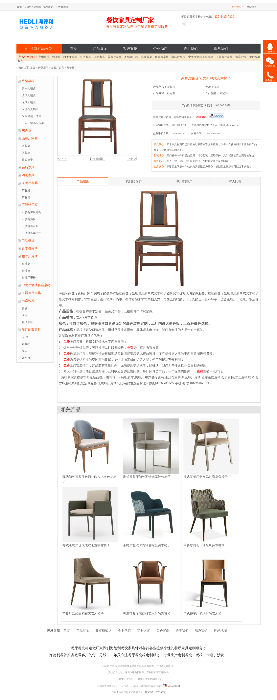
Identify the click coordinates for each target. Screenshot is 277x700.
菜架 (24, 351)
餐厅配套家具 (31, 329)
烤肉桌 (56, 56)
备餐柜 (26, 344)
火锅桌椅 (43, 56)
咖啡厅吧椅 (29, 277)
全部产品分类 (40, 49)
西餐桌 (26, 145)
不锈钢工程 (131, 56)
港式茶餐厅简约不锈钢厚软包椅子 (147, 476)
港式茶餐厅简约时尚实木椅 (202, 613)
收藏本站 (63, 7)
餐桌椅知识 (103, 630)
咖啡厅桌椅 (178, 56)
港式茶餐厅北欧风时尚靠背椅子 (205, 476)
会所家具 (85, 56)
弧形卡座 (27, 322)
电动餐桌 (146, 56)
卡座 (24, 315)
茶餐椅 (70, 67)
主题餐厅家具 (224, 56)
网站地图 (251, 7)
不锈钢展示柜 (30, 226)
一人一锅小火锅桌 (33, 123)
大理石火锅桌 (30, 109)
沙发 (24, 308)
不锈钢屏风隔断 (31, 212)
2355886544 (171, 686)
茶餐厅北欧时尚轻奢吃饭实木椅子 (147, 545)
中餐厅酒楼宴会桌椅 (200, 56)
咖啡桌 (26, 263)
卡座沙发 (240, 56)
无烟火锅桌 (29, 102)
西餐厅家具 (70, 56)
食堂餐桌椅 (162, 56)
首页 (73, 49)
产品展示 (100, 49)
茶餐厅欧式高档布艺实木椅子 (83, 613)
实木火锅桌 (29, 88)
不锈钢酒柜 (29, 219)
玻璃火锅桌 (29, 95)
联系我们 (221, 49)
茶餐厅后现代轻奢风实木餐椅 (204, 545)
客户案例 (130, 49)
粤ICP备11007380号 (155, 692)
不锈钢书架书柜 (31, 233)
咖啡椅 (26, 270)
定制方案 (143, 630)
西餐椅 (26, 152)
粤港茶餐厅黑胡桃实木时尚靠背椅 (147, 613)
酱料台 (26, 357)
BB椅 (25, 337)
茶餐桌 (26, 190)
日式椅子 (27, 159)
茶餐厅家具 (115, 56)
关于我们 (190, 49)
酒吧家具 (99, 56)
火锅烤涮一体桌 (31, 116)
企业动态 (160, 49)
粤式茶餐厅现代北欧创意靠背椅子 (86, 545)
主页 (32, 67)
